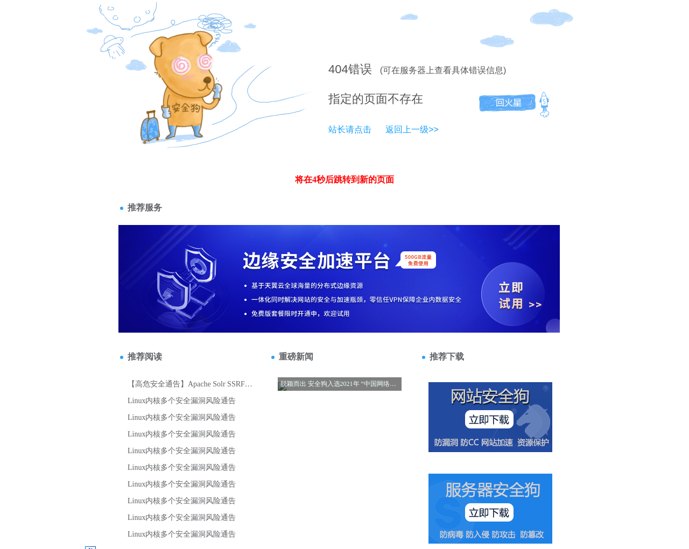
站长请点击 (349, 129)
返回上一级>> (412, 129)
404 (338, 69)
